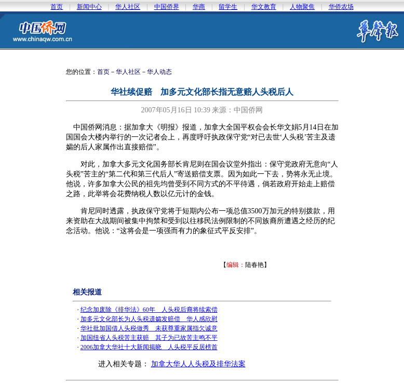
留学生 (228, 6)
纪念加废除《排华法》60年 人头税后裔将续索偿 (149, 309)
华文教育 (263, 6)
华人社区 (127, 6)
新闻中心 (89, 6)
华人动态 (159, 71)
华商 (199, 6)
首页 (56, 6)
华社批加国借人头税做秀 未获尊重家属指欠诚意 (149, 328)
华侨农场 (341, 6)
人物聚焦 (302, 6)
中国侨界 (166, 6)
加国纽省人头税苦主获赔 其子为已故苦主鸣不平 (149, 337)
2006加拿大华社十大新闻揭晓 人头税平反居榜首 (149, 347)
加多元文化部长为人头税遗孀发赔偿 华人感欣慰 (149, 319)
